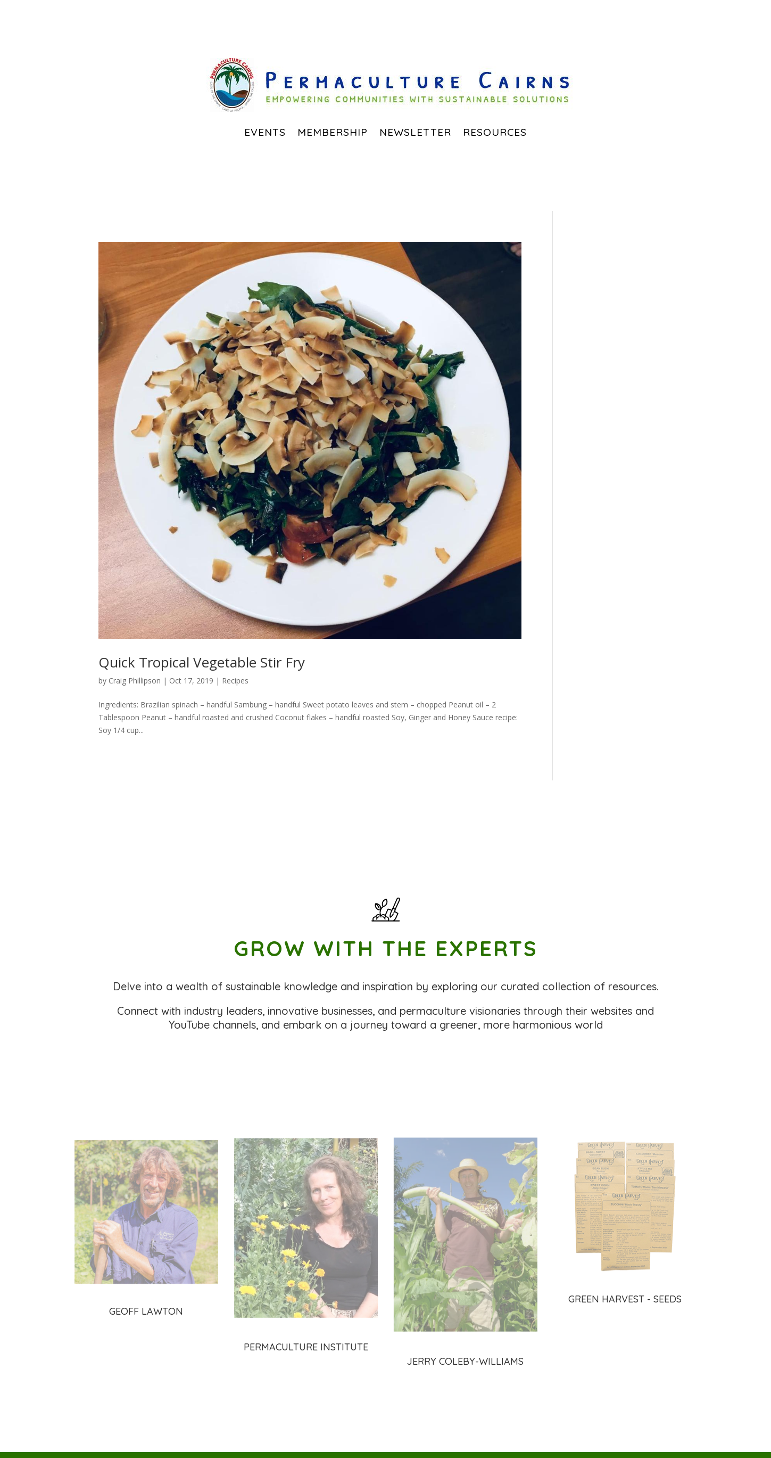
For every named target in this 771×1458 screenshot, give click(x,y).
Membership (332, 132)
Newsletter (415, 132)
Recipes (235, 680)
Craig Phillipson (135, 680)
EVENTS (265, 132)
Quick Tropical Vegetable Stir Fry (201, 662)
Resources (495, 132)
